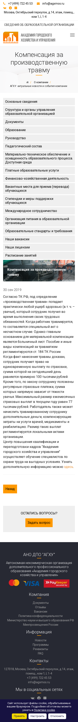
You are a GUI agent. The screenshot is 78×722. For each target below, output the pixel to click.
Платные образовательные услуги (32, 170)
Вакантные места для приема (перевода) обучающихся (37, 189)
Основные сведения (21, 102)
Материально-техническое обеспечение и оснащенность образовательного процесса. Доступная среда (39, 158)
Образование (15, 130)
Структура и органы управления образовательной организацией (30, 112)
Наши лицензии (17, 247)
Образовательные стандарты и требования (38, 231)
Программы (41, 644)
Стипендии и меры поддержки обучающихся (29, 201)
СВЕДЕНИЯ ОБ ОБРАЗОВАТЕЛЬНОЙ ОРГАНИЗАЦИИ (39, 24)
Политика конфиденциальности (41, 616)
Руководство (15, 138)
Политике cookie (44, 710)
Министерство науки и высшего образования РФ (40, 620)
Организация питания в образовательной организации (37, 221)
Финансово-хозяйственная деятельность (37, 178)
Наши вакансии (17, 239)
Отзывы (40, 607)
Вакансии (40, 611)
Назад (10, 489)
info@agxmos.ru (53, 3)
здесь (68, 467)
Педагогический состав (23, 146)
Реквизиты (40, 649)
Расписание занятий (20, 255)
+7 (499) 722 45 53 (20, 3)
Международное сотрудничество (31, 211)
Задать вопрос (39, 523)
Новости (40, 640)
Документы (14, 122)
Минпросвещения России (40, 624)
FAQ (40, 653)
